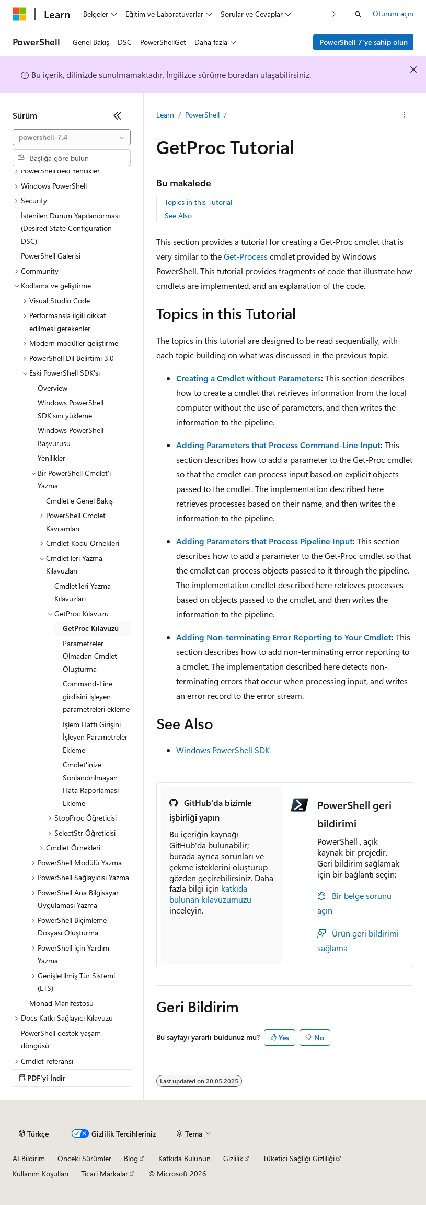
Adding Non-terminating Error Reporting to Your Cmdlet (284, 636)
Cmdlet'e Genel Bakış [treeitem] (79, 501)
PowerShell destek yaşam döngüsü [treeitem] (61, 1039)
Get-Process (246, 256)
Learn (165, 115)
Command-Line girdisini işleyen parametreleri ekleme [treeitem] (96, 696)
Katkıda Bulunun (184, 1158)
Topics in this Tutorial (198, 202)
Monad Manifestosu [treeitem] (61, 1003)
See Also (178, 215)
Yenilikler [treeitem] (51, 458)
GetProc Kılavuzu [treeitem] (91, 628)
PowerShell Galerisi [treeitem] (50, 256)
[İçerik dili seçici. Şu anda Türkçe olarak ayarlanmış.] (34, 1134)
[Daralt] (118, 115)
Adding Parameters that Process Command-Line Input (278, 444)
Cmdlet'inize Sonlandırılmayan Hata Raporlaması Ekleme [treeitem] (91, 783)
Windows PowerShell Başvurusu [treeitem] (70, 436)
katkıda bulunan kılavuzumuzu (210, 894)
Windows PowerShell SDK (223, 749)
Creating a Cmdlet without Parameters (248, 377)
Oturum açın (393, 13)
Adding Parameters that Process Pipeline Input (264, 540)
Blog (131, 1158)
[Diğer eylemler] (404, 115)
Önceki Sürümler (84, 1158)
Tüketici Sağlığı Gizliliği (299, 1158)
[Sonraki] (334, 14)
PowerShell (202, 115)
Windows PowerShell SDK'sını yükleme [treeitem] (70, 408)
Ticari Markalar (104, 1173)
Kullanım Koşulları (40, 1173)
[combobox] (72, 137)
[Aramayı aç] (358, 14)
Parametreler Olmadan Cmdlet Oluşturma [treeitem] (90, 656)
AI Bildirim (29, 1158)
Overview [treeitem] (52, 388)
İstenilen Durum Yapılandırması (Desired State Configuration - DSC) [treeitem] (70, 228)
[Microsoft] (19, 14)
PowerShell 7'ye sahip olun (363, 42)
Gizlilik (233, 1158)
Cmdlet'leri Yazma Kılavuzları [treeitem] (82, 592)
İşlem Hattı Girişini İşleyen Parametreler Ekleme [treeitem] (95, 737)
